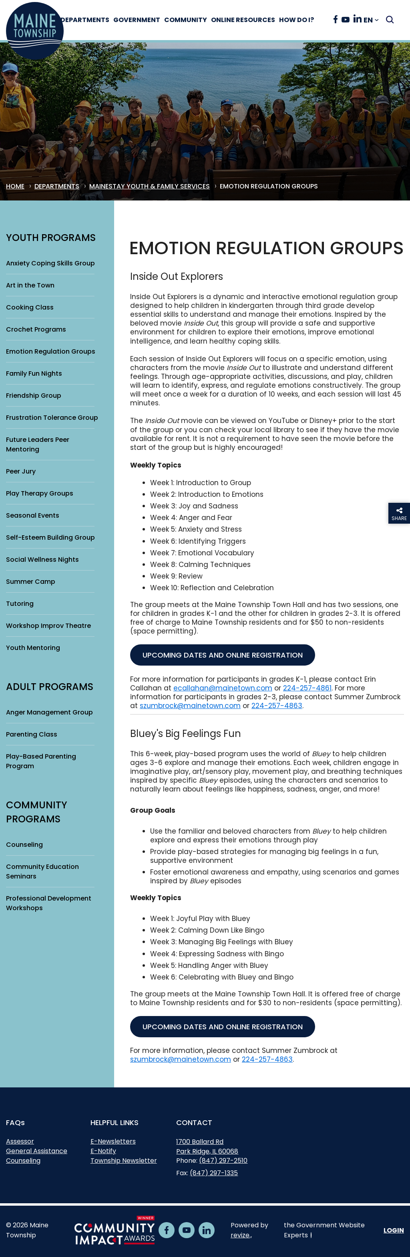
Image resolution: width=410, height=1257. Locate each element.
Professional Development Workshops (48, 903)
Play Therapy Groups (39, 493)
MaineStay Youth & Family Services (149, 186)
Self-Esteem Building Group (50, 537)
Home (15, 186)
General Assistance (36, 1151)
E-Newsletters (113, 1141)
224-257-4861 (307, 688)
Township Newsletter (123, 1160)
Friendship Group (33, 395)
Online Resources (251, 19)
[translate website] (371, 20)
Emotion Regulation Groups (50, 351)
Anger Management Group (49, 712)
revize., (241, 1235)
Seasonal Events (32, 515)
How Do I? (304, 19)
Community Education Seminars (42, 871)
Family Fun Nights (34, 373)
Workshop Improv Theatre (48, 625)
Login (394, 1230)
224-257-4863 (276, 705)
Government (145, 19)
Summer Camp (30, 581)
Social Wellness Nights (42, 559)
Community (194, 19)
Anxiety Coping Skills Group (50, 263)
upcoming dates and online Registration (223, 655)
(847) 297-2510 (223, 1160)
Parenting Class (31, 734)
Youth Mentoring (33, 647)
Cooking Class (30, 307)
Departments (93, 19)
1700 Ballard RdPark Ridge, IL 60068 (207, 1147)
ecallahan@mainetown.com (222, 688)
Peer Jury (21, 471)
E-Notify (103, 1151)
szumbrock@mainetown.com (190, 705)
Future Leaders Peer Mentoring (37, 444)
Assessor (20, 1141)
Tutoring (20, 603)
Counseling (24, 844)
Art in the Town (30, 285)
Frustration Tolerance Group (52, 417)
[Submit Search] (390, 19)
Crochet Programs (36, 329)
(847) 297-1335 (214, 1173)
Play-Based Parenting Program (41, 761)
